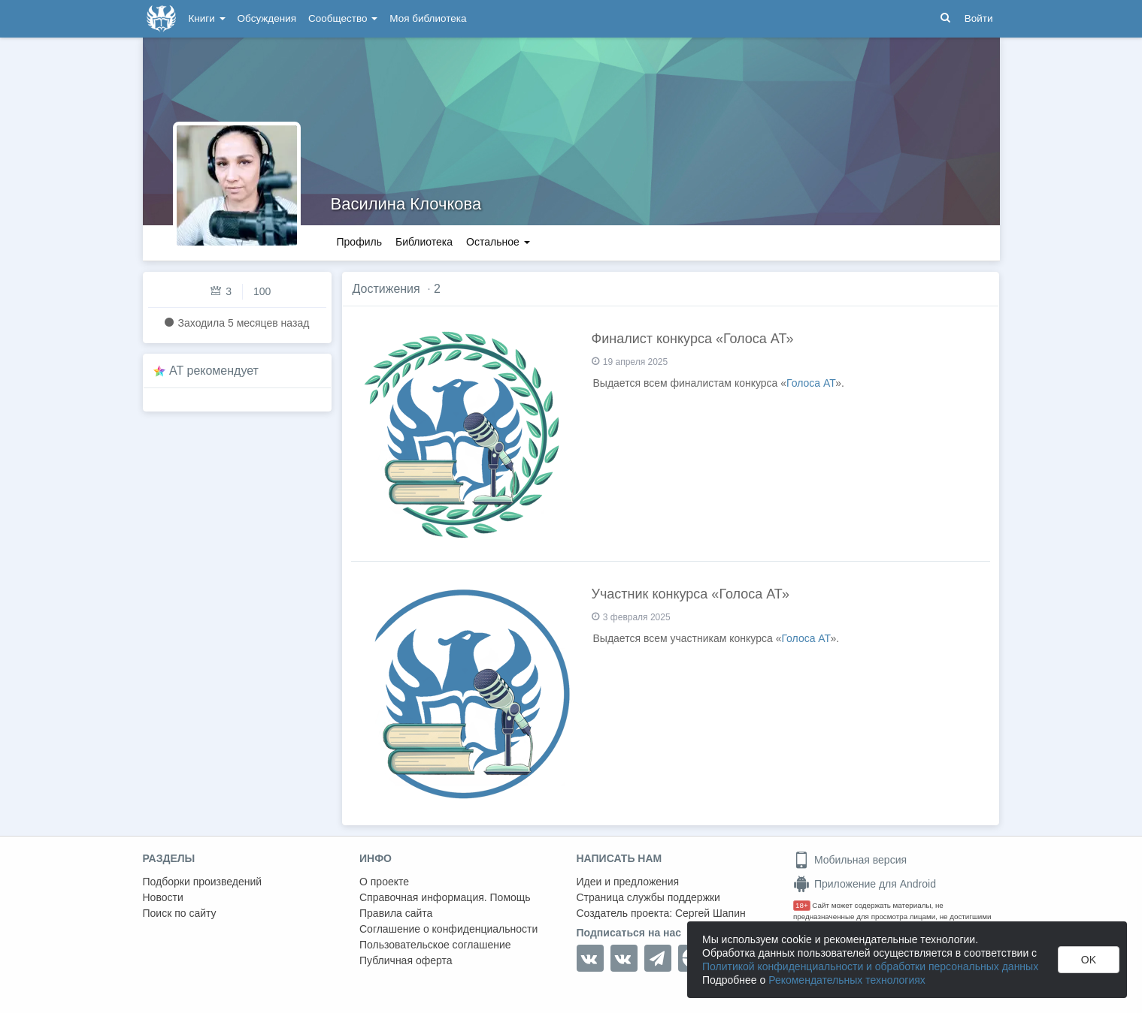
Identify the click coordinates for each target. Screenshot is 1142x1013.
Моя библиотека (427, 18)
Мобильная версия (850, 860)
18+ (801, 905)
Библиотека (424, 242)
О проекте (384, 882)
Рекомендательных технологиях (846, 980)
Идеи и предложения (628, 882)
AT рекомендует (214, 370)
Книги (207, 18)
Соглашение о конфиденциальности (448, 929)
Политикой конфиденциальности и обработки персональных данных (870, 966)
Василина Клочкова (406, 203)
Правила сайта (395, 913)
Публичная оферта (406, 960)
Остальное (498, 242)
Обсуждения (267, 18)
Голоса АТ (810, 383)
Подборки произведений (202, 882)
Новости (163, 897)
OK (1088, 960)
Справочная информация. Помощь (445, 897)
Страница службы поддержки (648, 897)
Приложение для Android (864, 884)
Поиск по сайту (180, 913)
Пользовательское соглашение (435, 945)
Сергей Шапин (710, 913)
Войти (979, 18)
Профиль (359, 242)
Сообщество (342, 18)
